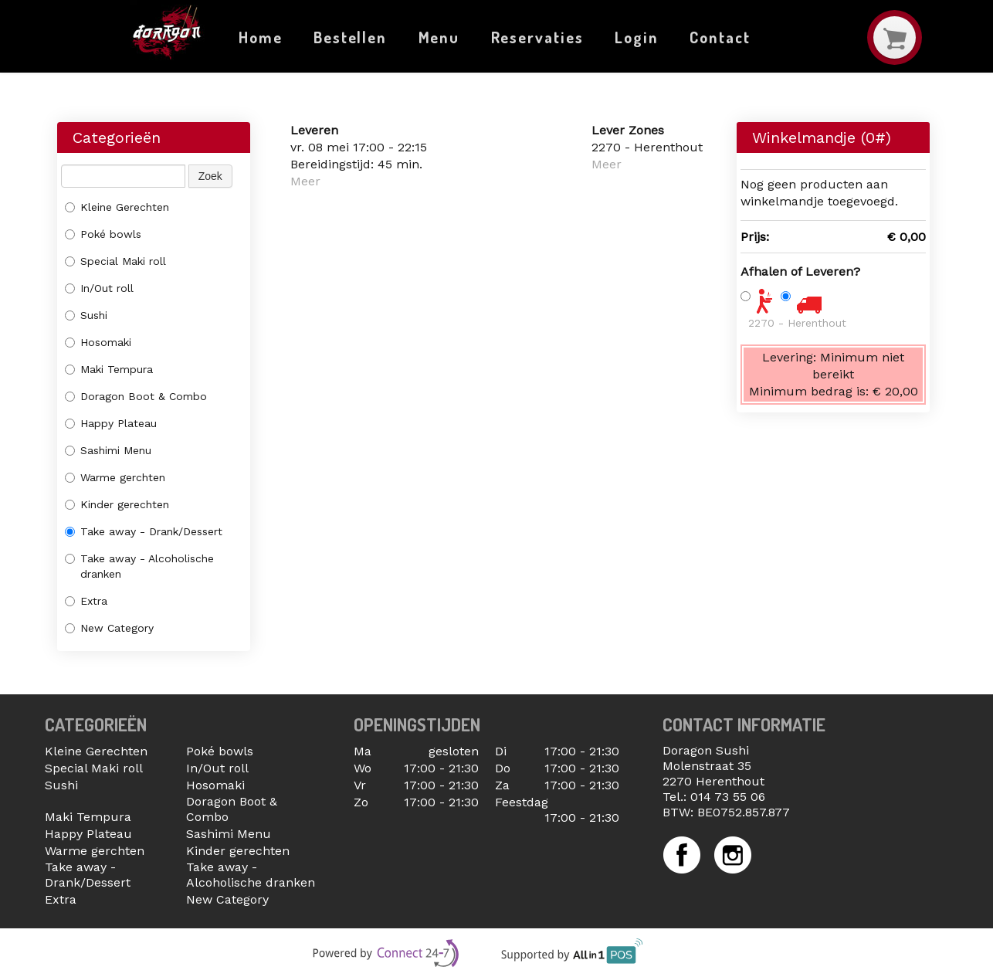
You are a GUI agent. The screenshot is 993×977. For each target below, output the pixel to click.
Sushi (86, 315)
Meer (305, 181)
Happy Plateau (111, 423)
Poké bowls (103, 234)
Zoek (210, 176)
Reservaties (537, 37)
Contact (720, 37)
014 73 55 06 (727, 796)
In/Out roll (99, 288)
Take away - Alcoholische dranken (139, 566)
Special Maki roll (115, 261)
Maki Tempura (109, 369)
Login (637, 37)
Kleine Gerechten (117, 207)
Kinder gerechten (117, 504)
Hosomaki (98, 342)
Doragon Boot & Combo (136, 396)
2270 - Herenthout (797, 323)
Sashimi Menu (108, 450)
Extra (86, 601)
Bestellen (350, 37)
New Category (109, 628)
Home (261, 37)
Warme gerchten (115, 477)
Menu (439, 37)
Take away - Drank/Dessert (143, 531)
